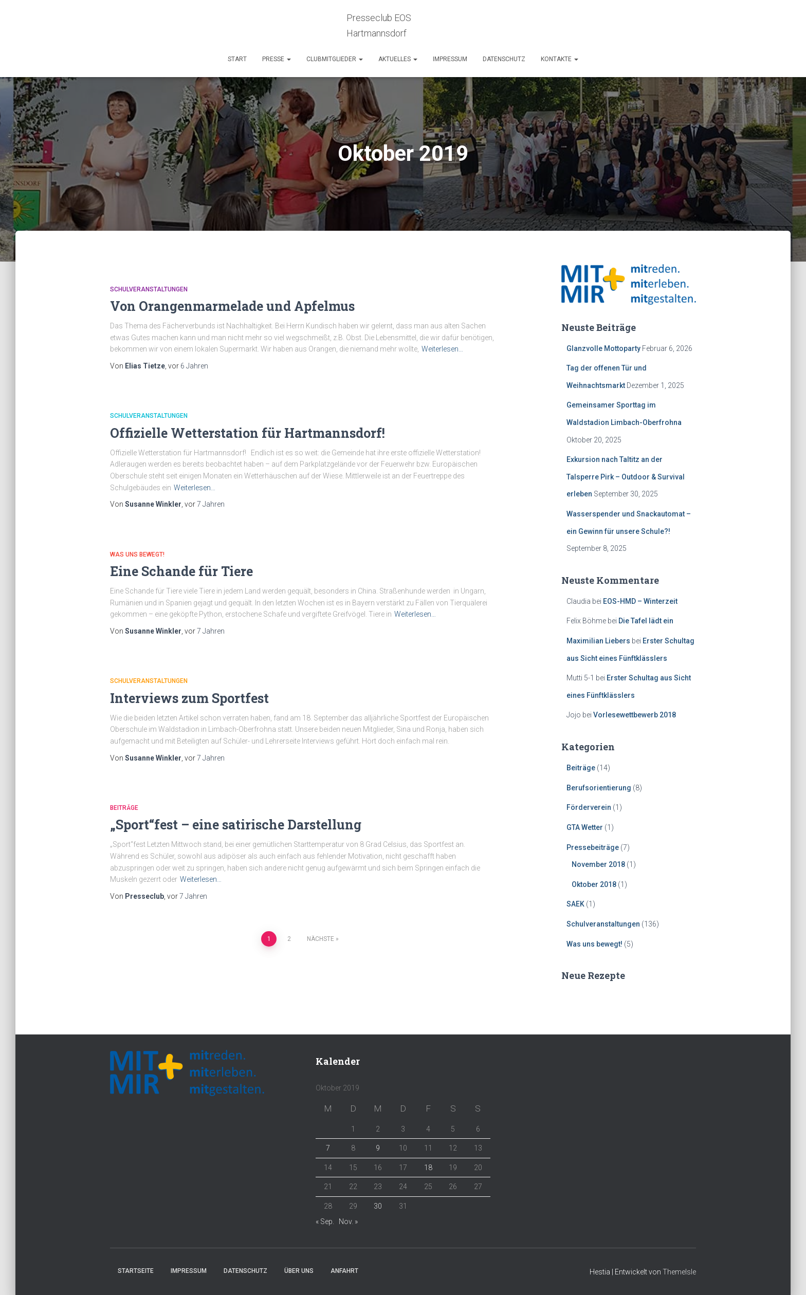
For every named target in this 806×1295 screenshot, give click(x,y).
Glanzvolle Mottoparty (603, 348)
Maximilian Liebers (598, 641)
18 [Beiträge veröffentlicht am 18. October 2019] (428, 1167)
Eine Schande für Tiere (181, 571)
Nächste (320, 938)
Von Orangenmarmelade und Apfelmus (232, 306)
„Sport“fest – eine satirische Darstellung (235, 824)
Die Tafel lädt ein (645, 621)
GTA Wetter (584, 827)
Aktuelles (397, 59)
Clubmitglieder (334, 59)
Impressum (450, 59)
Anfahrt (344, 1270)
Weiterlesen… (442, 349)
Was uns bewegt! (137, 554)
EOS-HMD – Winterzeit (640, 601)
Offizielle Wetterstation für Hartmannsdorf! (247, 432)
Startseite (136, 1270)
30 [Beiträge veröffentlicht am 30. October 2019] (378, 1206)
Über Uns (299, 1270)
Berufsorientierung (598, 788)
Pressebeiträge (592, 847)
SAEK (575, 904)
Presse (276, 59)
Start (237, 59)
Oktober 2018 (594, 884)
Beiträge (124, 807)
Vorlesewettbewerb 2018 (634, 715)
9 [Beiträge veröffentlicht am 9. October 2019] (378, 1148)
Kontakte (559, 59)
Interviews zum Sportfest (189, 698)
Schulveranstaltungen (149, 289)
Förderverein (588, 807)
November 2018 (598, 864)
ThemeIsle (679, 1272)
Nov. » (348, 1221)
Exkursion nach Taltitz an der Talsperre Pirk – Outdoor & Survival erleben (625, 476)
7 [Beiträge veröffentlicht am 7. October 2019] (328, 1148)
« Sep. (325, 1221)
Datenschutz (504, 59)
